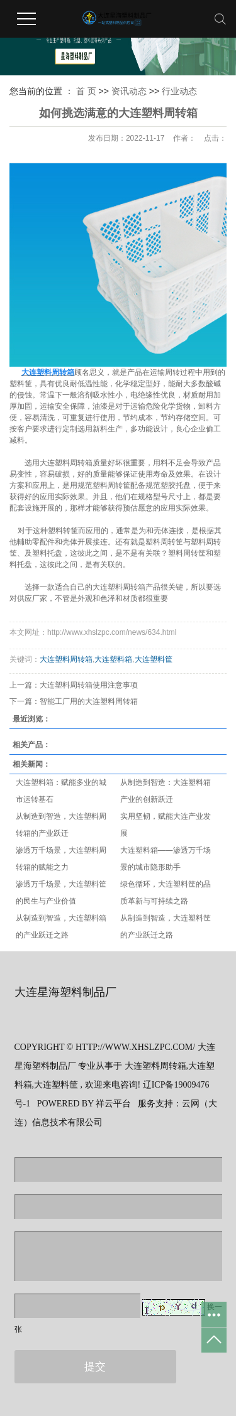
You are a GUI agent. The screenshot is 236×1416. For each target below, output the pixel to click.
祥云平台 (113, 1103)
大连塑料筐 (153, 659)
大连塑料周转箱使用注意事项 (89, 685)
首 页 (86, 91)
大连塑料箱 (113, 659)
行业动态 (179, 91)
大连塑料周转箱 (66, 659)
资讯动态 (130, 91)
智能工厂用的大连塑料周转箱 (89, 701)
